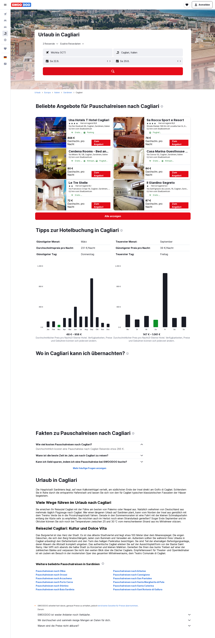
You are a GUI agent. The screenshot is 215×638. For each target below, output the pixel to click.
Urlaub (38, 92)
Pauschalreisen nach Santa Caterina (133, 519)
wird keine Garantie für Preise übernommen (118, 539)
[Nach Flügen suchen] (5, 14)
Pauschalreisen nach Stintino (52, 519)
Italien (57, 92)
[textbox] (78, 52)
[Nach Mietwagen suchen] (5, 27)
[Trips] (5, 49)
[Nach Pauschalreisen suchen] (5, 33)
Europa (47, 92)
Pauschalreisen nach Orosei (51, 508)
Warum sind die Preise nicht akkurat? (114, 559)
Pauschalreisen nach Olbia (50, 504)
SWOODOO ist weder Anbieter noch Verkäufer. (114, 548)
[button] (5, 4)
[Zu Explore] (5, 40)
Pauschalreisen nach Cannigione (131, 508)
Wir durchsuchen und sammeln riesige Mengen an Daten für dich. (114, 554)
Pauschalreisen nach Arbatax (129, 504)
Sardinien (67, 92)
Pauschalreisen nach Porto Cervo (54, 515)
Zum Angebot (98, 143)
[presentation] (161, 106)
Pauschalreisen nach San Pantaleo (132, 512)
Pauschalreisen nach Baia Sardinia (55, 523)
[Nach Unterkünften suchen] (5, 21)
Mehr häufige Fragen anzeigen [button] (89, 402)
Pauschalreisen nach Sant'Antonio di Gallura (137, 523)
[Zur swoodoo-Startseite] (21, 5)
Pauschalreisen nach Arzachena (54, 512)
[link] (113, 216)
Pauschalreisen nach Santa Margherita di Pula (138, 515)
